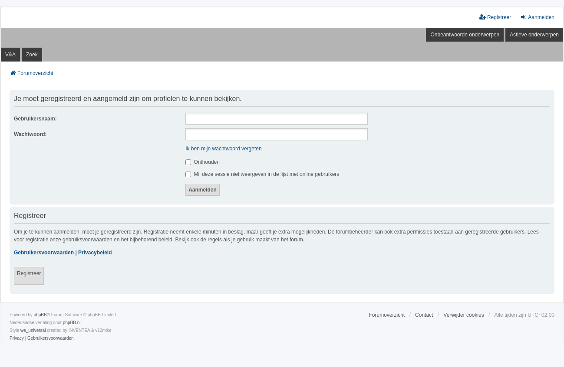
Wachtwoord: (30, 134)
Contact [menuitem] (424, 315)
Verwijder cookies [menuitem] (463, 315)
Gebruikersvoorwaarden (44, 253)
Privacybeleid (95, 253)
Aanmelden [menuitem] (537, 17)
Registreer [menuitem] (495, 17)
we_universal (33, 330)
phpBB (40, 314)
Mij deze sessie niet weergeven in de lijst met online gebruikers (262, 174)
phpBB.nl (72, 322)
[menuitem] (17, 338)
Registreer (29, 273)
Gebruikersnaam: (35, 119)
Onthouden (202, 162)
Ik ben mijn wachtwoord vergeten (223, 149)
